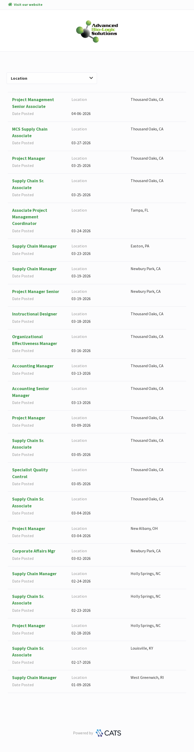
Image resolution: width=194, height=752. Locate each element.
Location (52, 78)
